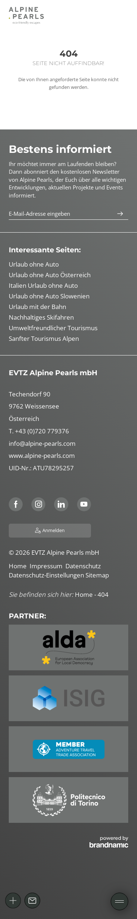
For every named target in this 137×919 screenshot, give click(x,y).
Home (19, 566)
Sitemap (97, 575)
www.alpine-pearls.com (42, 455)
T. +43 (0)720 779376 (39, 431)
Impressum (47, 566)
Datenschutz (83, 566)
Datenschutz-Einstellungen (47, 575)
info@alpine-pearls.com (42, 443)
